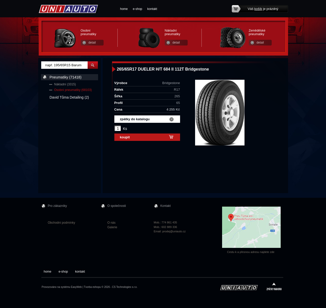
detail (92, 42)
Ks (125, 129)
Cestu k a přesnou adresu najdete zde (251, 251)
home (124, 9)
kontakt (152, 9)
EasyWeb (76, 287)
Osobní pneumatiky (88, 32)
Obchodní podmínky (61, 222)
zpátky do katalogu (135, 119)
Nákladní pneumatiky (172, 32)
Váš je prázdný (263, 9)
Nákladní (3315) (65, 84)
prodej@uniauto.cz (174, 231)
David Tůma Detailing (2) (69, 97)
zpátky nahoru (274, 287)
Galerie (112, 227)
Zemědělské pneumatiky (257, 32)
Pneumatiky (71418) (66, 77)
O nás (111, 222)
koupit (125, 137)
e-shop (137, 9)
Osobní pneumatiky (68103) (73, 90)
